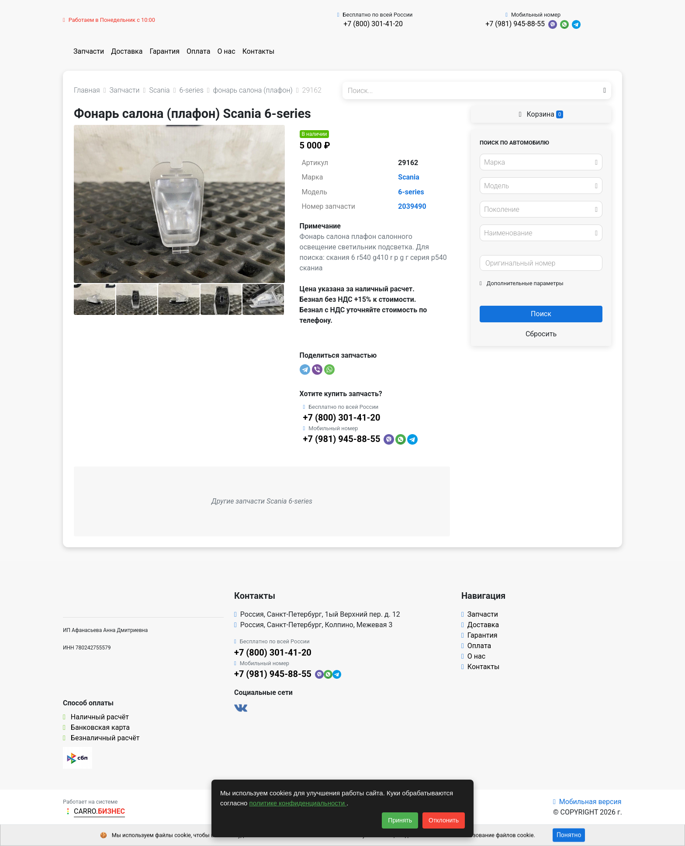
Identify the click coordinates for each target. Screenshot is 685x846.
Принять (400, 820)
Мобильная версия (587, 802)
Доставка (126, 51)
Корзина (541, 114)
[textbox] (539, 162)
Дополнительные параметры (522, 283)
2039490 (412, 206)
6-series (411, 192)
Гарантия (164, 51)
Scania (408, 177)
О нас (226, 51)
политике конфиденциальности (298, 803)
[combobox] (541, 162)
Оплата (198, 51)
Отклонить (444, 820)
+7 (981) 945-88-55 (515, 24)
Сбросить (541, 334)
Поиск (541, 314)
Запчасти (88, 51)
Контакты (258, 51)
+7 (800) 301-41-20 (373, 24)
